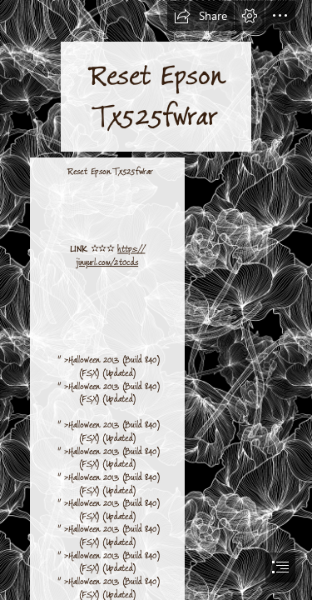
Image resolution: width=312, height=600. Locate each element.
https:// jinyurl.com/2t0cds (111, 256)
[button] (200, 16)
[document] (156, 300)
